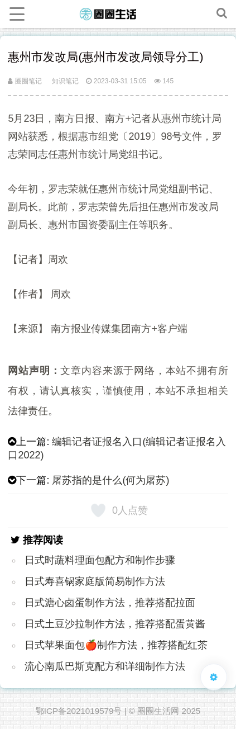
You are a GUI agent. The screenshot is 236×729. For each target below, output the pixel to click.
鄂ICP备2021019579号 (79, 711)
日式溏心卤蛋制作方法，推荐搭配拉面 (110, 602)
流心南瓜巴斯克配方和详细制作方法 (105, 666)
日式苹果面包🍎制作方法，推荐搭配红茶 (116, 645)
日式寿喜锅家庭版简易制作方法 (95, 581)
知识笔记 (65, 81)
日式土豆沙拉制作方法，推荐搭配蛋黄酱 (115, 623)
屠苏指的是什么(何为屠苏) (110, 480)
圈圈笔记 (24, 81)
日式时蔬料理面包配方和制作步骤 (100, 560)
